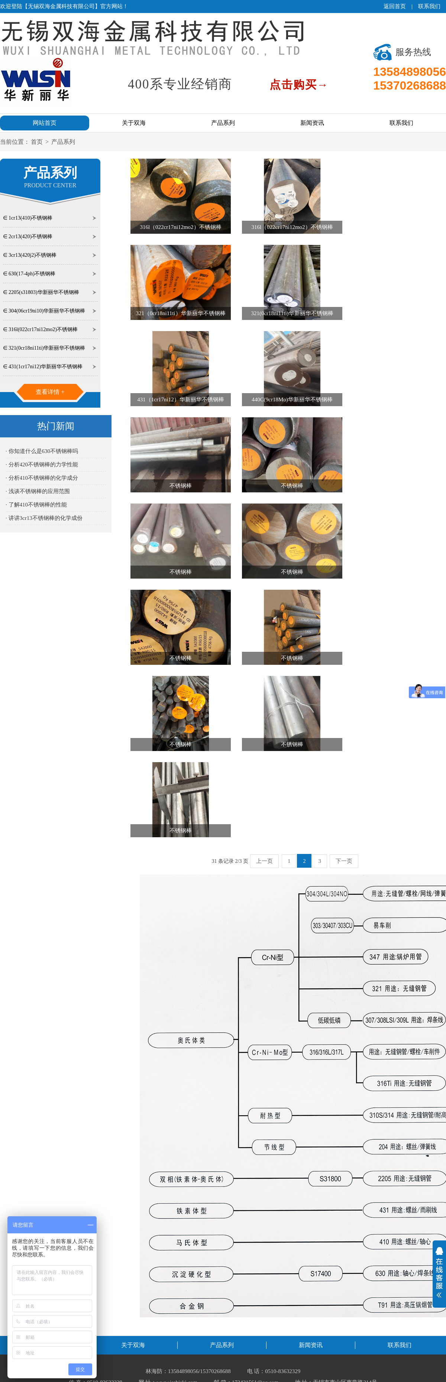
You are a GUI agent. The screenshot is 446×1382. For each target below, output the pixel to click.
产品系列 (223, 123)
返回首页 (395, 6)
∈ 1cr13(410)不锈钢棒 (28, 218)
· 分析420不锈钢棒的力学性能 (42, 464)
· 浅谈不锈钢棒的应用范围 (38, 491)
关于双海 (134, 123)
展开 (439, 1272)
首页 (37, 142)
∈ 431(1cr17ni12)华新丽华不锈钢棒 (43, 366)
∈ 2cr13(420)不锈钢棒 (28, 236)
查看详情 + (50, 392)
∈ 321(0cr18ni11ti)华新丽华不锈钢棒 (44, 348)
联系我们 (429, 6)
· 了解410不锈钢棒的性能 (36, 505)
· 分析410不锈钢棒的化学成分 (42, 478)
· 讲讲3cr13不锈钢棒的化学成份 (44, 518)
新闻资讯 (312, 123)
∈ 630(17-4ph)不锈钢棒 (29, 273)
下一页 (344, 861)
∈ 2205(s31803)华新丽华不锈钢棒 (41, 292)
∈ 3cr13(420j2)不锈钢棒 (30, 255)
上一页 (264, 861)
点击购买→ (299, 84)
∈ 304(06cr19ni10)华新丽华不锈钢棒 (44, 311)
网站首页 (44, 123)
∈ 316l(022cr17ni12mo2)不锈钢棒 (40, 329)
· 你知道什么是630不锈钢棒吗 (42, 451)
